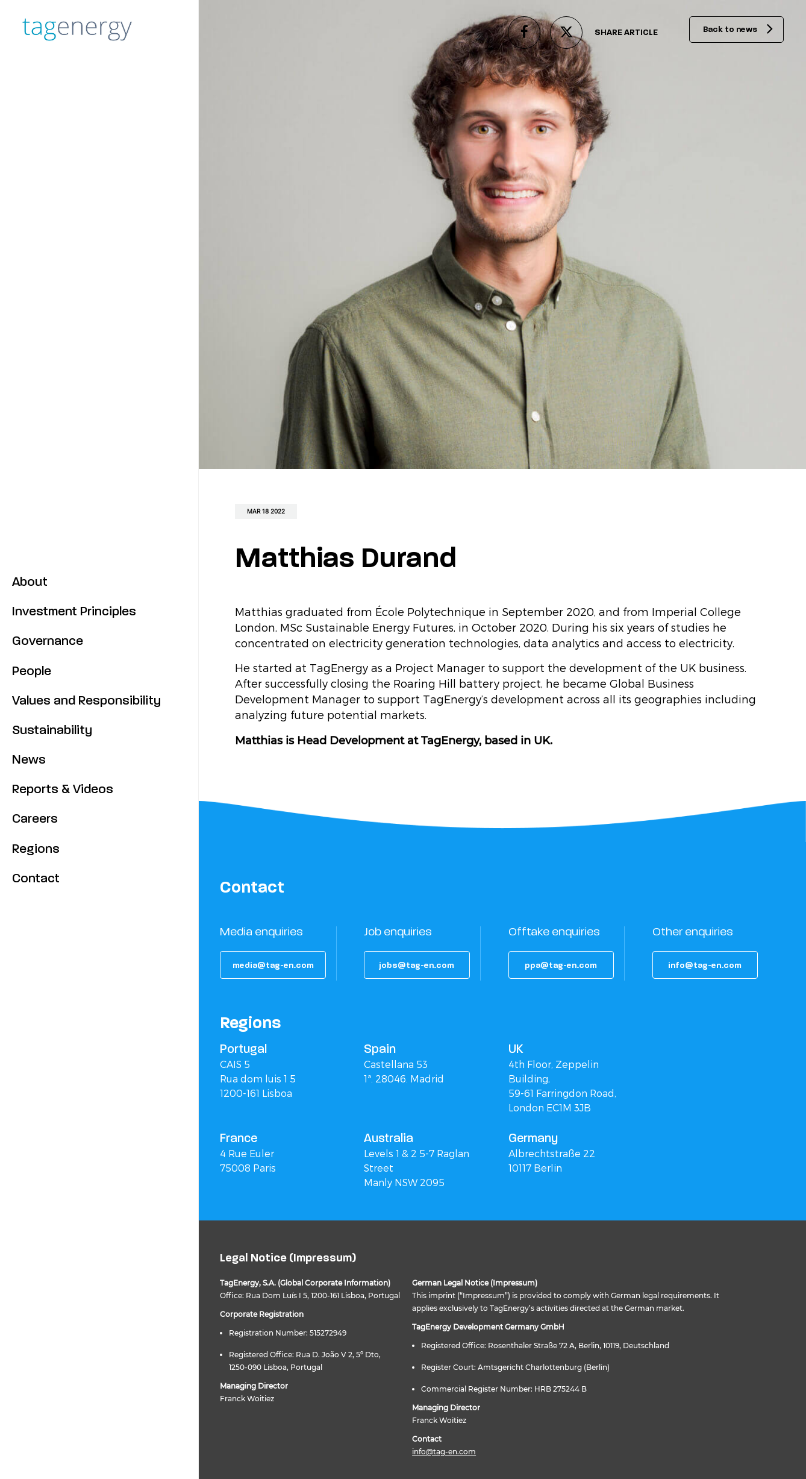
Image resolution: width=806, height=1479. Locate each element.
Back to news (726, 30)
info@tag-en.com (444, 1451)
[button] (274, 965)
